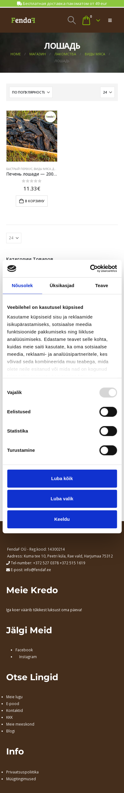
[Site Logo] (23, 20)
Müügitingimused (21, 778)
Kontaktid (14, 710)
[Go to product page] (31, 136)
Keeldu (62, 519)
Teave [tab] (101, 285)
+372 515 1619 (72, 562)
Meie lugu (14, 696)
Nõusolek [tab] (22, 285)
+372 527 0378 (46, 562)
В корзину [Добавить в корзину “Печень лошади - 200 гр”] (35, 201)
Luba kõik (62, 478)
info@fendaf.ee (37, 569)
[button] (72, 20)
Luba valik (62, 498)
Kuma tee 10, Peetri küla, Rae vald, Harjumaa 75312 (68, 555)
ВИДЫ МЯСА (42, 169)
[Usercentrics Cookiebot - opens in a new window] (90, 268)
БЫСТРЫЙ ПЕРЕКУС (19, 169)
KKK (9, 717)
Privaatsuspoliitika (22, 771)
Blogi (10, 730)
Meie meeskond (20, 724)
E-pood (12, 703)
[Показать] (107, 92)
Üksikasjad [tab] (62, 285)
